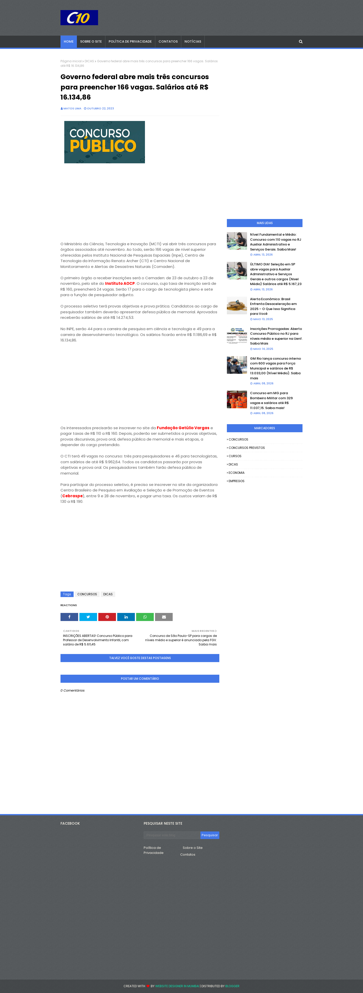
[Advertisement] (139, 206)
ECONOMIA (237, 473)
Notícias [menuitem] (193, 41)
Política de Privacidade (154, 850)
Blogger (232, 986)
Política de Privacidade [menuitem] (130, 41)
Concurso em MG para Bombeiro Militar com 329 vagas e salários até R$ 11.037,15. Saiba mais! (271, 400)
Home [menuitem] (69, 41)
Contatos (187, 854)
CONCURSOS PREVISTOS (247, 448)
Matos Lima (72, 108)
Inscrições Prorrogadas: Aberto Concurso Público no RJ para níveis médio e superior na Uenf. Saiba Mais (276, 336)
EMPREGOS (237, 481)
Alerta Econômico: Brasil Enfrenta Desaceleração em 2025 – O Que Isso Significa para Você (273, 306)
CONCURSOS (87, 594)
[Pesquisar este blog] (172, 835)
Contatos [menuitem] (168, 41)
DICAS (89, 61)
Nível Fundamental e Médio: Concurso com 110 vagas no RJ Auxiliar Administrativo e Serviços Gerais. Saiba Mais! (275, 242)
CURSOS (235, 456)
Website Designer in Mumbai (177, 986)
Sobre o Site (193, 847)
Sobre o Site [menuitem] (91, 41)
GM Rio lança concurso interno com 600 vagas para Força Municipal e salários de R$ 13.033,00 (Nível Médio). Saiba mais (275, 368)
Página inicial (71, 61)
